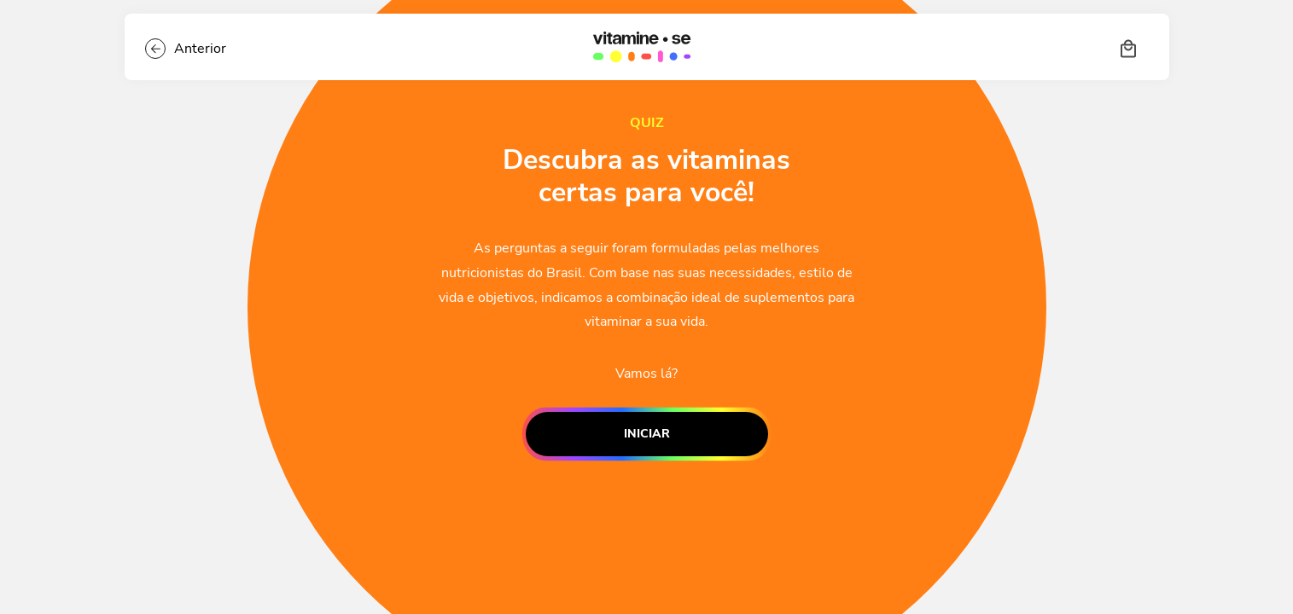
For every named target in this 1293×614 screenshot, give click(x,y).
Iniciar (647, 434)
